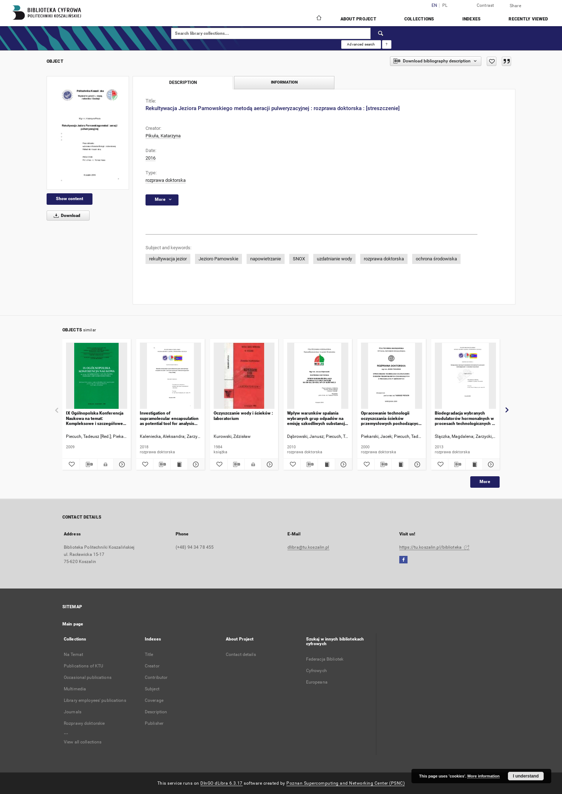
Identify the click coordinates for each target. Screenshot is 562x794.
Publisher (154, 723)
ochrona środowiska (436, 258)
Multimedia (75, 688)
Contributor (156, 677)
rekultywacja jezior (168, 258)
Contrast (485, 5)
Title (149, 654)
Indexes (471, 19)
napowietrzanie (265, 258)
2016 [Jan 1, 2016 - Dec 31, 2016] (151, 158)
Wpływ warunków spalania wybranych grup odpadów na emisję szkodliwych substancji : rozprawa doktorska (316, 418)
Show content (69, 198)
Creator (152, 665)
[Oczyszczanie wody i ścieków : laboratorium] (244, 376)
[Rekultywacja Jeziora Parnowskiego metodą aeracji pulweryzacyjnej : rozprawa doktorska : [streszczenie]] (88, 133)
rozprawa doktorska (166, 180)
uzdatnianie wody (334, 258)
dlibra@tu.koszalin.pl (308, 547)
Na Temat (73, 654)
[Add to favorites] (491, 61)
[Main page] (318, 19)
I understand (526, 776)
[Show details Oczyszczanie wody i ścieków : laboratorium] (268, 464)
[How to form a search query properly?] (386, 44)
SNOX (299, 258)
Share (515, 5)
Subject (152, 688)
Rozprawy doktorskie (84, 723)
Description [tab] (183, 82)
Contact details (241, 654)
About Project (358, 19)
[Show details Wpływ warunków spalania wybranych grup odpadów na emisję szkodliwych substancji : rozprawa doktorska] (342, 464)
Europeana (317, 682)
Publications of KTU (83, 665)
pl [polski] (445, 5)
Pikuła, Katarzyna (163, 135)
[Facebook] (403, 560)
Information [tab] (284, 82)
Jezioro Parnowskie (218, 258)
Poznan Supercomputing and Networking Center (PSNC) (345, 783)
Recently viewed (528, 19)
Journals (72, 711)
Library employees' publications (95, 700)
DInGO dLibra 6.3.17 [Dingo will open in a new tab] (221, 783)
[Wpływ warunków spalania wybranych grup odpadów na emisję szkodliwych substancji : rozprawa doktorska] (317, 376)
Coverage (154, 700)
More (485, 481)
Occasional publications (87, 677)
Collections (419, 19)
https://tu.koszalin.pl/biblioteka (434, 547)
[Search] (381, 33)
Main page (72, 624)
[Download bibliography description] (88, 464)
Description (156, 711)
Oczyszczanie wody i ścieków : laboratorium (243, 416)
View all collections (82, 742)
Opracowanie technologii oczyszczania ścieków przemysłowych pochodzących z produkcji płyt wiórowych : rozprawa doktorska (391, 418)
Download (65, 215)
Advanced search (361, 44)
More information (483, 776)
